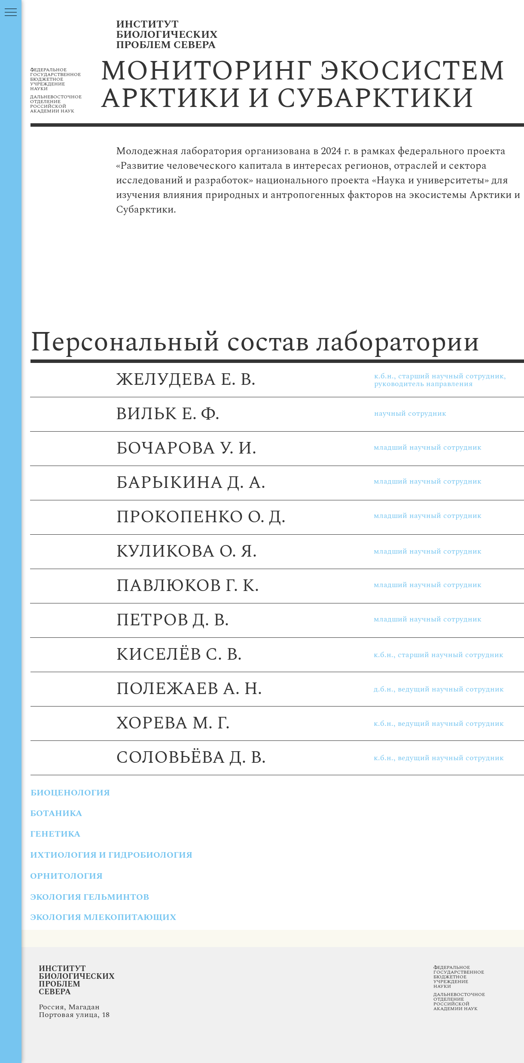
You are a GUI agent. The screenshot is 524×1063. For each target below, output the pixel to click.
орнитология (66, 876)
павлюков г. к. (187, 586)
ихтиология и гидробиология (111, 855)
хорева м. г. (173, 723)
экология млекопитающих (103, 917)
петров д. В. (172, 620)
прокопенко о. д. (201, 517)
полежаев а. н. (189, 689)
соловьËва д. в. (191, 758)
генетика (55, 834)
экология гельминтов (89, 897)
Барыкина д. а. (190, 483)
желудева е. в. (186, 380)
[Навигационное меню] (11, 13)
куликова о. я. (186, 552)
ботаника (56, 813)
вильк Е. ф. (167, 414)
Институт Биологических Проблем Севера (77, 980)
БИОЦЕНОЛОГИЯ (70, 792)
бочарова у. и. (186, 449)
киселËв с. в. (179, 655)
